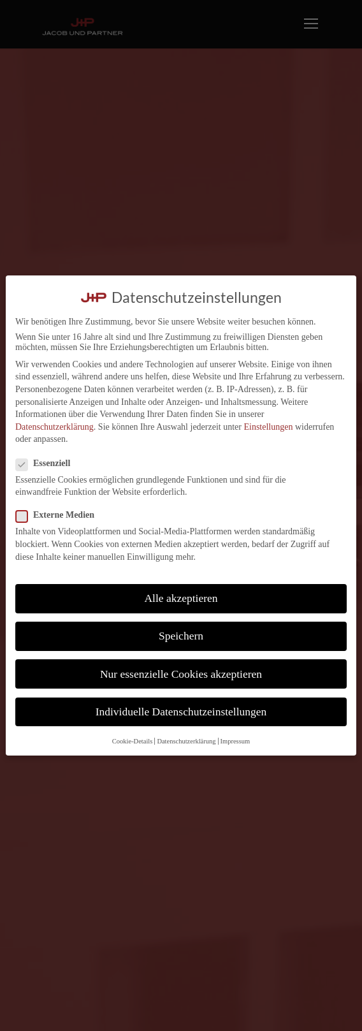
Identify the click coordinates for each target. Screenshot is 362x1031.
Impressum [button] (235, 741)
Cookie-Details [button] (132, 741)
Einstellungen (268, 427)
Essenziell (48, 463)
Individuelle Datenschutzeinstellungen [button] (181, 711)
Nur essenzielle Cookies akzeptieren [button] (181, 674)
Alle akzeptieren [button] (180, 598)
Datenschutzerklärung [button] (186, 741)
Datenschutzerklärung (54, 427)
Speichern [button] (181, 635)
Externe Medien (60, 515)
